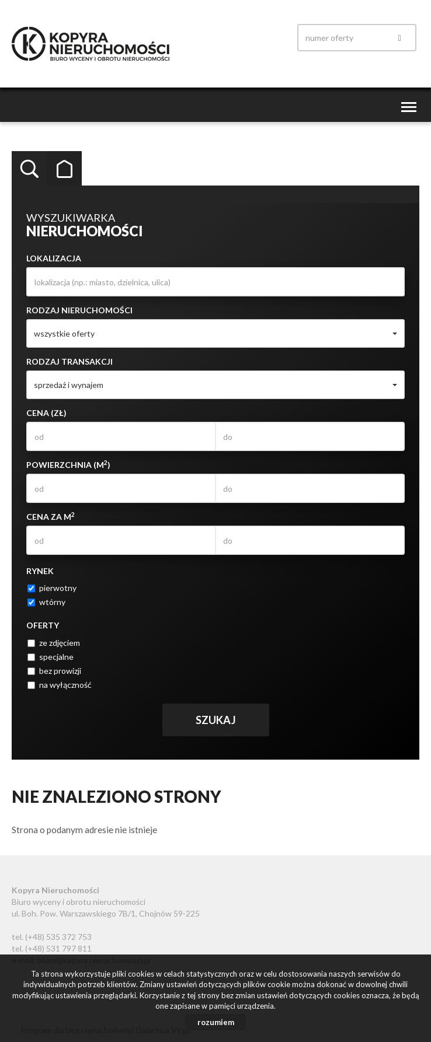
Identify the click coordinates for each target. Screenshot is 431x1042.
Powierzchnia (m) (68, 464)
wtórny (46, 602)
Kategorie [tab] (64, 168)
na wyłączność (59, 685)
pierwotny (52, 588)
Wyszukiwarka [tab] (29, 168)
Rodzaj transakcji (69, 361)
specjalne (50, 657)
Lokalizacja (53, 258)
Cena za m (50, 516)
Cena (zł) (46, 413)
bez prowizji (54, 671)
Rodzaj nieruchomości (79, 310)
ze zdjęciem (53, 643)
